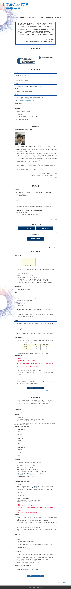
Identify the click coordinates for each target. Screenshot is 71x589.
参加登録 (57, 17)
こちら (23, 424)
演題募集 (62, 17)
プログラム (41, 17)
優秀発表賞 (35, 17)
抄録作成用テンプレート (37, 487)
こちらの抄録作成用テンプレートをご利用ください (26, 474)
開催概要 (22, 17)
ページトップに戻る (53, 121)
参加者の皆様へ (49, 17)
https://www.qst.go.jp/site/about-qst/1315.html (26, 100)
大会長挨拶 (28, 17)
